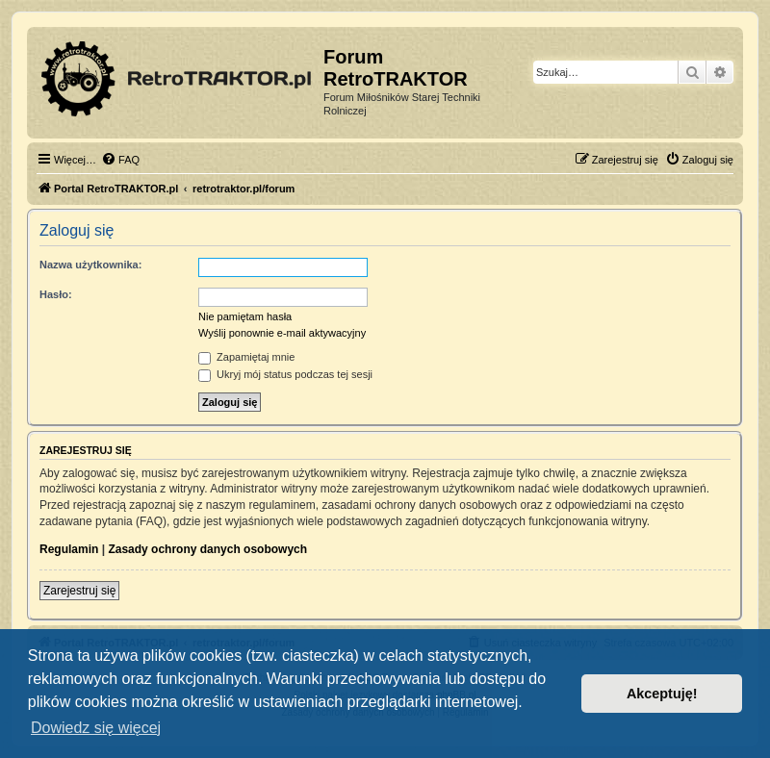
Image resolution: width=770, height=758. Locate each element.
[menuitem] (120, 159)
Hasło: (55, 294)
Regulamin (68, 549)
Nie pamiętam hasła (245, 316)
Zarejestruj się (79, 590)
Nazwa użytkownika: (90, 264)
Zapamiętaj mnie (246, 357)
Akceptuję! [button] (662, 693)
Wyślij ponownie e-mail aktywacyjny (282, 333)
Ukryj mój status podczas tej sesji (285, 374)
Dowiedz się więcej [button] (96, 728)
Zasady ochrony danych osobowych (207, 549)
